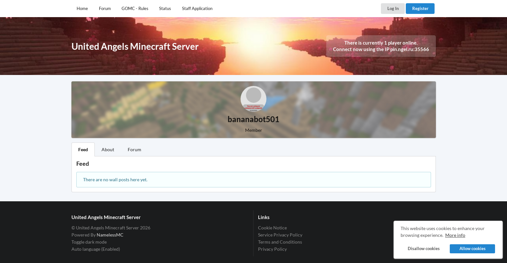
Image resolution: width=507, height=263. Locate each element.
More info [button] (455, 235)
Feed (83, 149)
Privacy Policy (272, 249)
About (108, 149)
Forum (105, 8)
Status (165, 8)
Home (82, 8)
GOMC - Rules (135, 8)
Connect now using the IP (381, 49)
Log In (393, 8)
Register (420, 8)
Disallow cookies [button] (424, 248)
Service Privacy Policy (280, 234)
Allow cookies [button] (472, 248)
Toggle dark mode (89, 242)
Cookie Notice (272, 227)
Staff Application (197, 8)
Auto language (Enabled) (95, 249)
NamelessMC (110, 234)
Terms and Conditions (280, 242)
